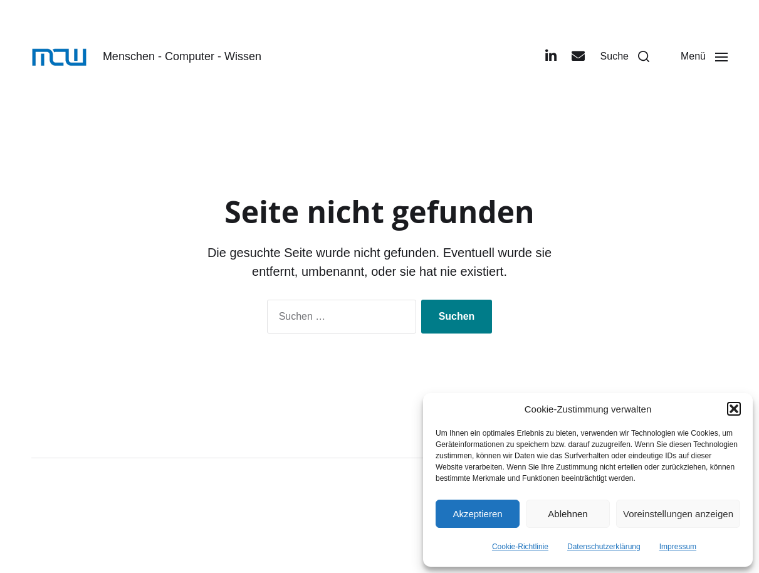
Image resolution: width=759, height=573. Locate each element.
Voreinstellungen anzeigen (678, 513)
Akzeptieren (477, 513)
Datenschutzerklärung (604, 546)
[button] (734, 408)
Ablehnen (567, 513)
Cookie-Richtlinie (520, 546)
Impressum (677, 546)
